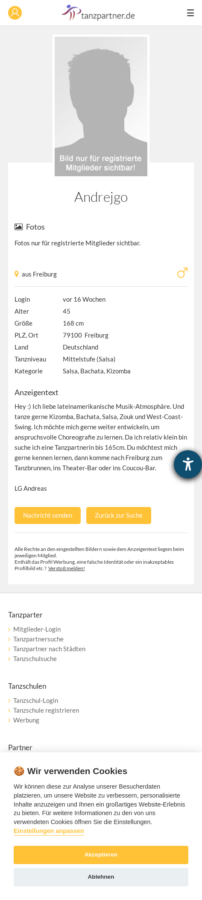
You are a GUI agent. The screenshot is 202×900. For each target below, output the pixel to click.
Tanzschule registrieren (46, 710)
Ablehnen (101, 877)
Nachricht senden (47, 515)
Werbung (26, 720)
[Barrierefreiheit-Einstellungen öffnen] (188, 464)
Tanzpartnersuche (38, 639)
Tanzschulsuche (35, 658)
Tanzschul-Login (35, 700)
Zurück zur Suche (119, 515)
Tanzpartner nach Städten (49, 648)
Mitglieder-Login (37, 629)
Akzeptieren (101, 854)
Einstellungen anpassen (49, 830)
